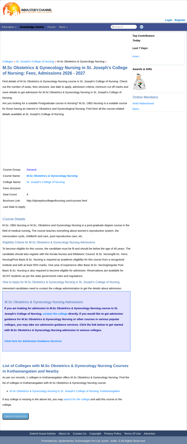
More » (63, 26)
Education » (9, 26)
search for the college (77, 399)
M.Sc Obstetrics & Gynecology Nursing (52, 175)
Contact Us (79, 433)
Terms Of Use (132, 433)
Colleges (7, 61)
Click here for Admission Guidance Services (33, 341)
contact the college (55, 313)
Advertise (149, 433)
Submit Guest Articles (43, 433)
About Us (64, 433)
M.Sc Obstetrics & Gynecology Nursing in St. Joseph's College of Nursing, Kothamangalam (65, 391)
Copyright (95, 433)
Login (168, 20)
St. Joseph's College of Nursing (35, 61)
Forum (51, 26)
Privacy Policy (112, 433)
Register (180, 20)
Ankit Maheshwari (143, 103)
